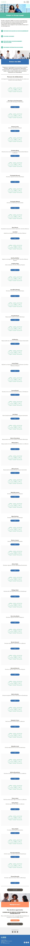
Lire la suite (15, 889)
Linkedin (17, 932)
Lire (15, 107)
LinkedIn (24, 942)
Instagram (15, 932)
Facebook (12, 932)
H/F (15, 912)
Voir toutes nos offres (15, 924)
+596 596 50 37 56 (6, 943)
